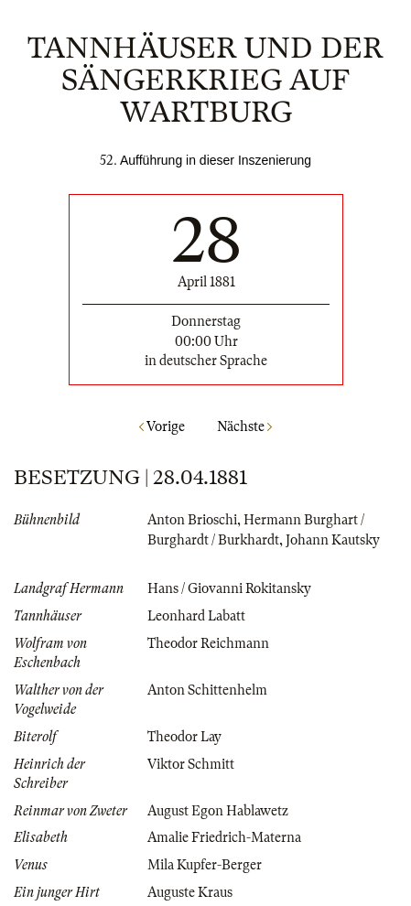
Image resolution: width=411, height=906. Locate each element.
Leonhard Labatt (196, 616)
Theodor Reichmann (208, 643)
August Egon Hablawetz (217, 811)
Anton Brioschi (192, 519)
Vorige (162, 426)
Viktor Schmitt (190, 764)
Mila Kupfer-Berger (204, 864)
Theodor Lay (184, 736)
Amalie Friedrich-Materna (224, 837)
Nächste (244, 426)
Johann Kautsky (333, 540)
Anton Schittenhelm (207, 690)
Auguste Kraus (190, 892)
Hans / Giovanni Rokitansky (229, 588)
